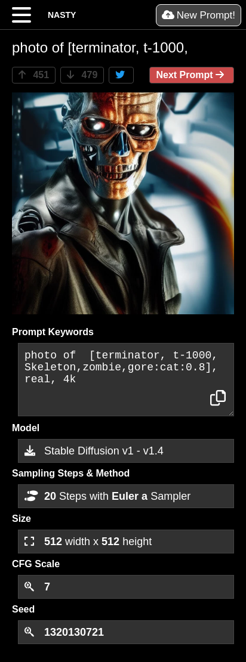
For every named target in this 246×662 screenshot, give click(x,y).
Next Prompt (191, 75)
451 (34, 75)
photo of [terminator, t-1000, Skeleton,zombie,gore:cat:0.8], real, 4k (126, 379)
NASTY (62, 15)
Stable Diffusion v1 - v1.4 (94, 451)
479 (82, 75)
